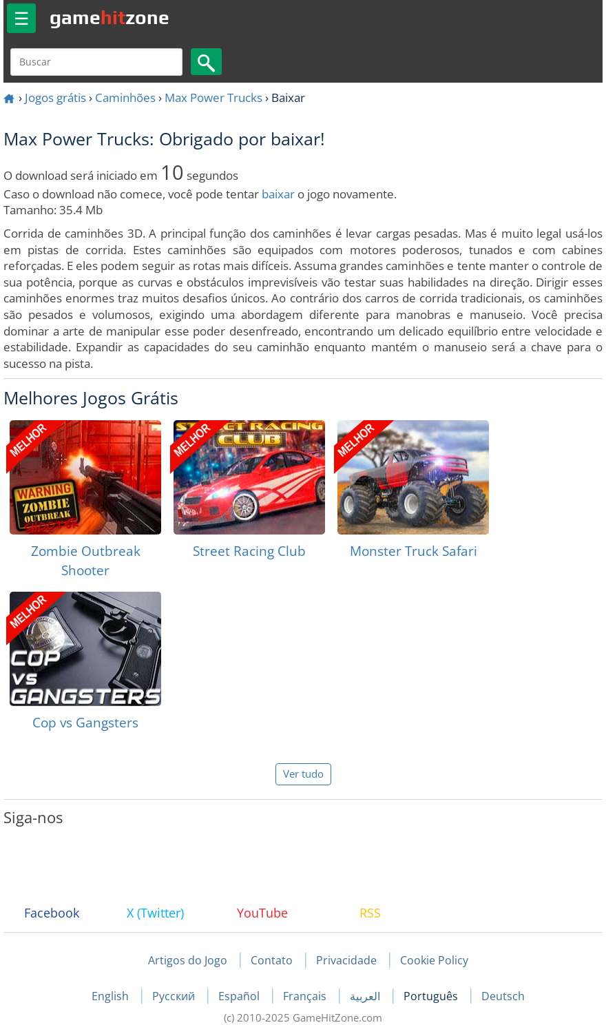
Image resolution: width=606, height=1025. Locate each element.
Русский (175, 996)
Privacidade (346, 960)
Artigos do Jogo (187, 960)
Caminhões (125, 97)
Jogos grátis (55, 97)
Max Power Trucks (213, 97)
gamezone (109, 17)
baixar (278, 194)
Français (306, 996)
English (112, 996)
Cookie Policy (434, 960)
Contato (272, 960)
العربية (366, 996)
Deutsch (503, 996)
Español (240, 996)
